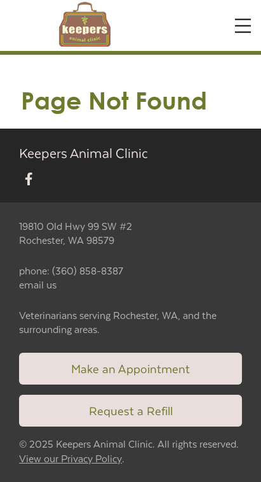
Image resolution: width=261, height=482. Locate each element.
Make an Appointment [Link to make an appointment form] (130, 368)
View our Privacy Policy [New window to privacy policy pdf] (70, 458)
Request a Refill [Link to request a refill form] (131, 410)
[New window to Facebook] (29, 180)
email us (38, 284)
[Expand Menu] (243, 26)
